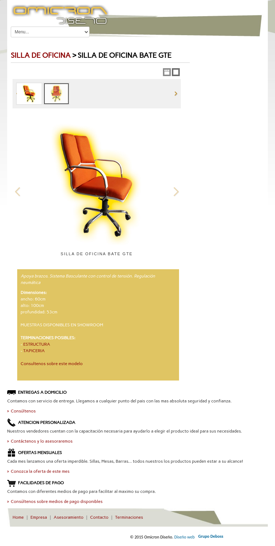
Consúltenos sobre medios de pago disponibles (57, 501)
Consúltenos (23, 411)
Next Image (176, 191)
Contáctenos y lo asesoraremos (42, 441)
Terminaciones (129, 517)
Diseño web (184, 537)
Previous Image (18, 191)
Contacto (99, 517)
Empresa (38, 517)
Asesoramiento (68, 517)
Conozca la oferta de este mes (40, 471)
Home (18, 517)
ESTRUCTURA (36, 344)
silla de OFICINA (41, 55)
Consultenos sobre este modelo (52, 363)
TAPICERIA (34, 350)
